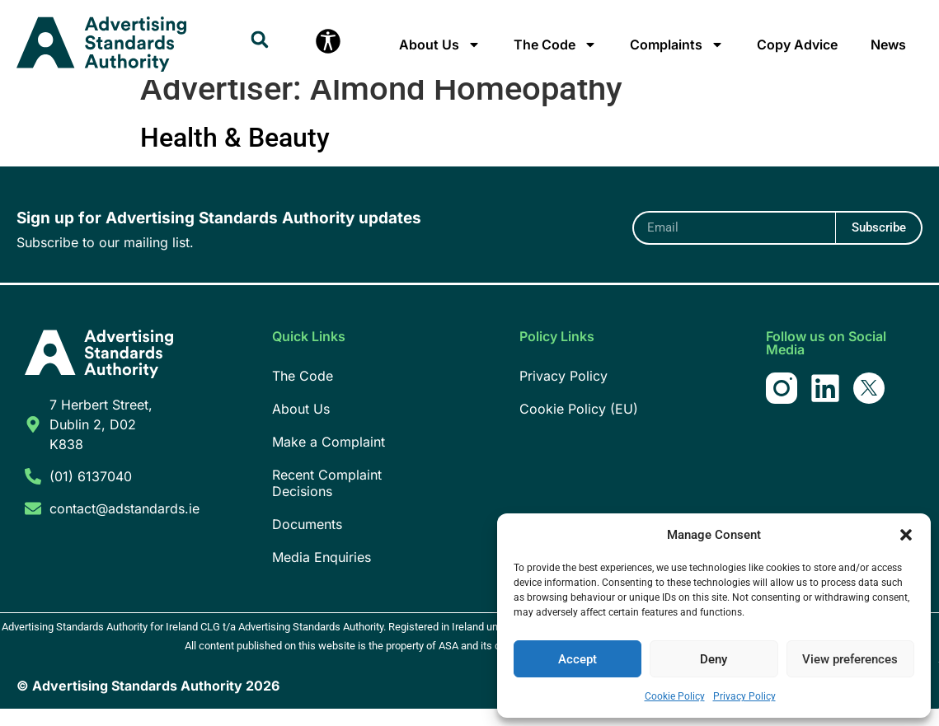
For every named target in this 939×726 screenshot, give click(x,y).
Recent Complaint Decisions (327, 500)
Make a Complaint (328, 459)
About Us (440, 44)
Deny (713, 659)
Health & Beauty (235, 155)
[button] (906, 535)
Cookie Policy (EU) (578, 426)
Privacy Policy (744, 696)
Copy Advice (797, 44)
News (888, 44)
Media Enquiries (321, 574)
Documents (307, 541)
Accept (577, 659)
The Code (555, 44)
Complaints (677, 44)
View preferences (850, 659)
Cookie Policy (675, 696)
